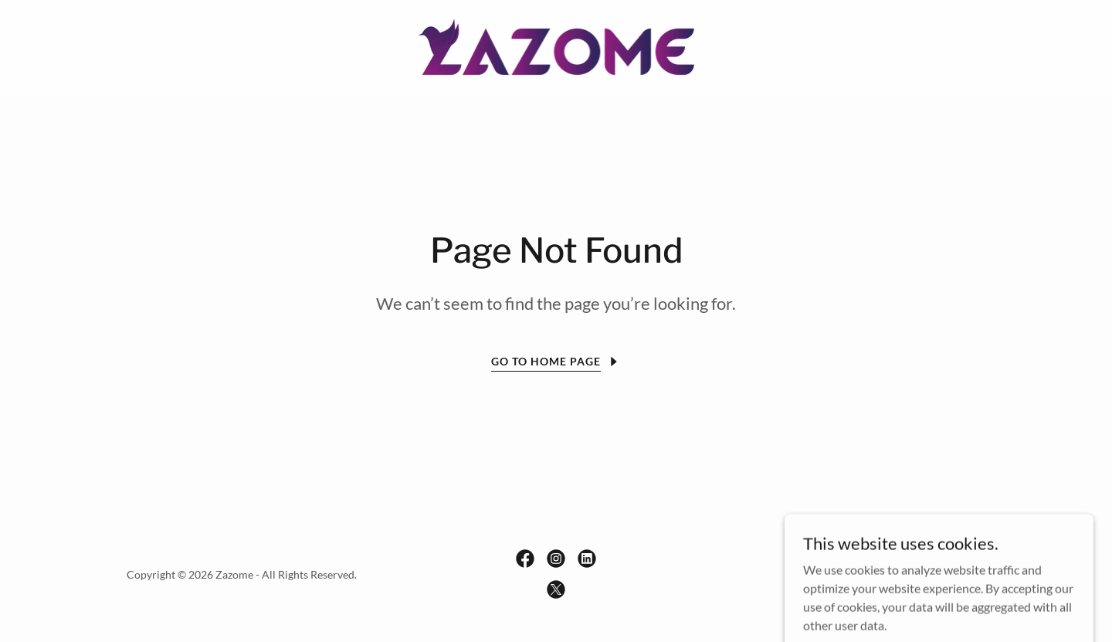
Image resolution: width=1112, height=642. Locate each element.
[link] (556, 46)
